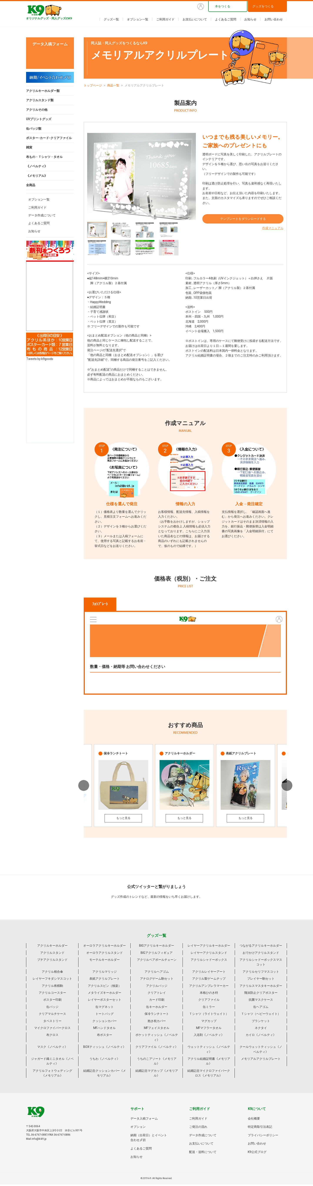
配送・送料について (202, 1153)
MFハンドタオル (104, 1029)
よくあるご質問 (225, 19)
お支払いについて (195, 19)
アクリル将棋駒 (52, 987)
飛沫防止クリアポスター (261, 994)
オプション (138, 1128)
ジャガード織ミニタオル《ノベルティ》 (52, 1062)
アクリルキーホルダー (52, 947)
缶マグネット (104, 1008)
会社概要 (254, 1120)
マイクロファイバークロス (52, 1029)
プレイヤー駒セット (261, 980)
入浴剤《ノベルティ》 (209, 1036)
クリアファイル (209, 1001)
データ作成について (42, 215)
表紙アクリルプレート (104, 980)
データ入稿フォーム (144, 1120)
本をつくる (222, 6)
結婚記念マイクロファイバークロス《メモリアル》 (208, 1074)
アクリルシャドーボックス (209, 961)
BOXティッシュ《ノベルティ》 (104, 1048)
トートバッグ (104, 1015)
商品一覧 (113, 85)
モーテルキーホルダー (104, 961)
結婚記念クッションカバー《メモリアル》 (104, 1074)
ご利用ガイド (165, 19)
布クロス (52, 1036)
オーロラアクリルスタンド (104, 954)
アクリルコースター (52, 994)
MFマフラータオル (208, 1029)
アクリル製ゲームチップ (209, 980)
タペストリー (52, 1022)
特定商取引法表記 (260, 1128)
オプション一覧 (137, 19)
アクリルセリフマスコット (261, 973)
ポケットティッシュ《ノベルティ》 (156, 1039)
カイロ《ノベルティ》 (261, 1036)
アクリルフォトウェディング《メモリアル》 (52, 1074)
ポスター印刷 (52, 1001)
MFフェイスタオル (156, 1029)
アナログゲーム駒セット (156, 980)
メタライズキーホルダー (104, 994)
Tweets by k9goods (39, 359)
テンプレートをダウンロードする (243, 220)
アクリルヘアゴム (157, 973)
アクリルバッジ (156, 987)
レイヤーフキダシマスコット (52, 980)
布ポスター (104, 1036)
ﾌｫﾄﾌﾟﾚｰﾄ (100, 604)
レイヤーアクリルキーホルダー (209, 947)
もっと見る (123, 819)
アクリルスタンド (52, 954)
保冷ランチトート (157, 1015)
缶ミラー (209, 1008)
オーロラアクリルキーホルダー (104, 947)
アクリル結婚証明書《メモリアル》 (209, 1062)
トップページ (93, 85)
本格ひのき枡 (209, 994)
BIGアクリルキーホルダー (156, 947)
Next (286, 786)
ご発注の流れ (198, 1128)
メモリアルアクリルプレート (261, 1060)
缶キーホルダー (156, 1008)
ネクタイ (261, 1029)
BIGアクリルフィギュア (157, 954)
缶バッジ (52, 1008)
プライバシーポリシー (263, 1136)
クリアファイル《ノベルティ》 (156, 1048)
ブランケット (261, 1022)
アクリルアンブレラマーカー (209, 987)
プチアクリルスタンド (52, 961)
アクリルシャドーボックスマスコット (261, 963)
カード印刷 (156, 1001)
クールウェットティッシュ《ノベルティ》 (261, 1051)
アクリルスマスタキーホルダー (261, 987)
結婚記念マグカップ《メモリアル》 (156, 1074)
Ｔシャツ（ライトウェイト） (209, 1015)
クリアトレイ (157, 994)
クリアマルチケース (52, 1015)
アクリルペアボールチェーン (156, 961)
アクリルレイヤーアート (209, 973)
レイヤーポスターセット (104, 1001)
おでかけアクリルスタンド (261, 954)
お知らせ (250, 19)
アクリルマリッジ (104, 973)
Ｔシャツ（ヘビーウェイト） (261, 1015)
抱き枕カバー (157, 1022)
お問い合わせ (274, 19)
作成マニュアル (272, 230)
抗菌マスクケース (261, 1001)
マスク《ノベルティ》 (52, 1048)
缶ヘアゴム (260, 1008)
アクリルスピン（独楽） (104, 987)
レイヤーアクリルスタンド (209, 954)
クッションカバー (104, 1022)
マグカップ (208, 1022)
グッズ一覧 (111, 19)
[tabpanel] (141, 176)
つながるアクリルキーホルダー (261, 947)
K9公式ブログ (257, 1153)
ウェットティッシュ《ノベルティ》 (209, 1051)
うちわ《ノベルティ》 (104, 1060)
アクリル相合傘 (52, 973)
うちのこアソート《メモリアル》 (156, 1062)
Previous (83, 786)
